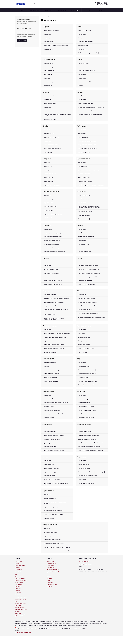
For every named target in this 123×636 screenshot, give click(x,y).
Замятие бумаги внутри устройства (87, 385)
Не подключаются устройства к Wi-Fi (87, 277)
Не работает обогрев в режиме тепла (88, 414)
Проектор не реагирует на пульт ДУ (53, 284)
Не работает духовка (49, 536)
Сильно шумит (82, 240)
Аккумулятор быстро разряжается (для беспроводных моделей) (54, 319)
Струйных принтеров (20, 599)
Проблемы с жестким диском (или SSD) (88, 53)
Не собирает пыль (83, 137)
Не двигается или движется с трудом (87, 144)
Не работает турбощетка (84, 251)
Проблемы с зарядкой (84, 215)
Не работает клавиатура (84, 30)
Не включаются (48, 229)
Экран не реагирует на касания (52, 240)
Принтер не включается (50, 362)
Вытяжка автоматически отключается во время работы (56, 484)
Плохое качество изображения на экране (88, 435)
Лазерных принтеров (20, 603)
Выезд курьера (75, 10)
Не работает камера (49, 41)
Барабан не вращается (84, 166)
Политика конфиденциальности (23, 632)
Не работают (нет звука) (50, 294)
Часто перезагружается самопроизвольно (89, 273)
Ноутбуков (17, 563)
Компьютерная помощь (53, 571)
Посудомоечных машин (21, 580)
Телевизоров (18, 569)
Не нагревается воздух (84, 177)
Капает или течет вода (84, 402)
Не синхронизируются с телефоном (53, 236)
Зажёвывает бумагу (49, 406)
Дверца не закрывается (84, 337)
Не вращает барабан (49, 70)
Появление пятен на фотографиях (87, 219)
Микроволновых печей (21, 597)
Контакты (101, 10)
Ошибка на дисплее (49, 417)
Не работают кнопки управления (52, 472)
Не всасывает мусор (83, 244)
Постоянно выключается (50, 119)
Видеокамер (18, 613)
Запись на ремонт (35, 10)
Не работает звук (48, 49)
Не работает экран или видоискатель (87, 475)
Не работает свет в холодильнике (52, 185)
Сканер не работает (83, 377)
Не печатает (47, 366)
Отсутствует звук (48, 152)
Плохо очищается (82, 352)
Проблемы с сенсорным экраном (86, 70)
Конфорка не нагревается (50, 532)
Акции (48, 580)
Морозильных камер (20, 596)
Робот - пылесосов (20, 575)
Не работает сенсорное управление (53, 507)
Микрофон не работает (50, 314)
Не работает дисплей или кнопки (86, 348)
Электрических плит (20, 617)
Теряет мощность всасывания (86, 236)
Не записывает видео (83, 464)
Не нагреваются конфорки (50, 498)
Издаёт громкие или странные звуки (53, 214)
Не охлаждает (47, 170)
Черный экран (47, 129)
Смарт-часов (18, 584)
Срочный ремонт (51, 563)
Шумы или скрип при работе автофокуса (88, 313)
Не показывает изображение (51, 96)
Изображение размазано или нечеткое (54, 262)
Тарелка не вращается (84, 344)
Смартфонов (18, 561)
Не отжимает (47, 78)
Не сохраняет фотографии (85, 211)
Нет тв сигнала (47, 99)
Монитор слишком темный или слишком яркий (90, 111)
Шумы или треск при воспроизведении (54, 302)
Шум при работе (48, 74)
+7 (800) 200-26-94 (101, 3)
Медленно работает (83, 45)
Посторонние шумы (83, 341)
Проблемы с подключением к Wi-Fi (53, 280)
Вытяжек (17, 611)
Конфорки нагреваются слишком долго (54, 543)
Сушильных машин (20, 578)
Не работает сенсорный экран (51, 30)
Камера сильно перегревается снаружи (54, 344)
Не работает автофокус (84, 195)
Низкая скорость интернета (85, 280)
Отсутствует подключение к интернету (88, 265)
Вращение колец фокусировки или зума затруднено (91, 317)
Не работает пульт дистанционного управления (90, 450)
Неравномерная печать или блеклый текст (55, 414)
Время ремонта (51, 565)
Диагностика (48, 10)
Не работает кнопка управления (86, 233)
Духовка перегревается (50, 443)
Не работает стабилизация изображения (88, 306)
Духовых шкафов (19, 607)
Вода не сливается (48, 202)
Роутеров (17, 590)
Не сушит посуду (48, 217)
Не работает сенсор (83, 63)
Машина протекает (48, 210)
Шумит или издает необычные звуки (87, 148)
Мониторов (18, 571)
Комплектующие (51, 575)
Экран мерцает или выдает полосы (53, 148)
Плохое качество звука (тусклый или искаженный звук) (56, 310)
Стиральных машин (20, 565)
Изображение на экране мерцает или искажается (91, 107)
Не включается (47, 34)
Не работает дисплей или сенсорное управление (91, 185)
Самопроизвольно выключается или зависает (90, 114)
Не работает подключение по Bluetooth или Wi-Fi (90, 443)
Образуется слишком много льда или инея (55, 337)
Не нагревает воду (48, 82)
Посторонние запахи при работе (52, 439)
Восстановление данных (53, 569)
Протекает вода (48, 85)
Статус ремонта (61, 10)
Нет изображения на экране (85, 41)
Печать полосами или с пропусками (53, 370)
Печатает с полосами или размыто (87, 373)
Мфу (16, 601)
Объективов (18, 594)
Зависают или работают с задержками (54, 248)
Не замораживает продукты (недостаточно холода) (57, 333)
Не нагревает (81, 333)
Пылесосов (18, 586)
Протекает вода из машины (85, 181)
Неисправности (51, 567)
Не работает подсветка (50, 103)
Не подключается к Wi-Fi (84, 82)
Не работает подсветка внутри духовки (54, 435)
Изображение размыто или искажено (87, 302)
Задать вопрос (22, 40)
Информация (50, 561)
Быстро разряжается (49, 38)
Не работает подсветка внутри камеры (54, 348)
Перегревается (47, 53)
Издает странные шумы (50, 341)
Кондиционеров (19, 605)
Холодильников (19, 576)
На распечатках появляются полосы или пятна (56, 402)
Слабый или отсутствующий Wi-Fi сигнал (88, 269)
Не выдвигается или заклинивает (86, 298)
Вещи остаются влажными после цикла (88, 170)
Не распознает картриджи (50, 377)
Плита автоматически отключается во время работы (57, 551)
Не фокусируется (82, 294)
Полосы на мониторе (49, 133)
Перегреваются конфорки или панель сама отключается (55, 502)
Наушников (18, 592)
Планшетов (18, 567)
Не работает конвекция (50, 446)
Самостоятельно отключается (86, 417)
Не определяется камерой (85, 309)
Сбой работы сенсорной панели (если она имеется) (57, 547)
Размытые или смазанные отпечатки (53, 385)
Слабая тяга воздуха (49, 464)
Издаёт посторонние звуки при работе (53, 514)
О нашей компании (52, 584)
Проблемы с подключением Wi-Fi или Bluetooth (56, 45)
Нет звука (80, 85)
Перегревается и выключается (86, 38)
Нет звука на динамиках (84, 431)
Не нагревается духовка (50, 431)
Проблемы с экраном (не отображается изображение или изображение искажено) (89, 207)
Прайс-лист (50, 582)
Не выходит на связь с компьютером (87, 381)
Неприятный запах (48, 181)
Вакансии (49, 586)
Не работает (47, 162)
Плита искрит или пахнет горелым (52, 539)
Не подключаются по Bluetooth (51, 306)
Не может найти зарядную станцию (87, 141)
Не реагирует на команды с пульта (87, 410)
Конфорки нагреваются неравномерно (54, 510)
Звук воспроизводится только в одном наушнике (56, 298)
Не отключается (82, 248)
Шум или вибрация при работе (51, 468)
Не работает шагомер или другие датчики (54, 251)
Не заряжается (82, 67)
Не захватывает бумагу (84, 366)
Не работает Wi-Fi (83, 49)
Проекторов (18, 588)
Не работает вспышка (84, 199)
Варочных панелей (20, 615)
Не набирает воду (48, 67)
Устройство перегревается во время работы (89, 446)
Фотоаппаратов (19, 582)
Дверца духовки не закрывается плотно (54, 450)
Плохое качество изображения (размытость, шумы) (91, 472)
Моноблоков (18, 573)
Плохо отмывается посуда (50, 206)
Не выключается (48, 166)
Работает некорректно (84, 152)
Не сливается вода (48, 63)
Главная (22, 10)
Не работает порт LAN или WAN (86, 284)
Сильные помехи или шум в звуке (87, 439)
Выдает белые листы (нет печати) (87, 370)
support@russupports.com (85, 564)
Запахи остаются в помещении (52, 479)
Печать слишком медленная (51, 381)
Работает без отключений (50, 352)
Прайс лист (88, 10)
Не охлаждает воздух (83, 399)
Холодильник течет (49, 177)
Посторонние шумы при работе (86, 406)
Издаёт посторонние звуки (85, 173)
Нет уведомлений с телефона (51, 244)
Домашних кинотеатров (21, 609)
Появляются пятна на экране (51, 273)
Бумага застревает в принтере (51, 373)
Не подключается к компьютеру (52, 410)
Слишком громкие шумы (50, 173)
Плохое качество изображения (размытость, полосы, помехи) (57, 115)
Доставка (49, 578)
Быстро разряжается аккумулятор (52, 233)
